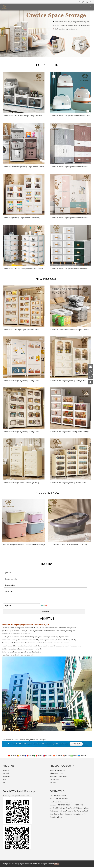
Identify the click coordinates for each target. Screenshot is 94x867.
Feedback (6, 773)
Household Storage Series (58, 776)
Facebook (79, 2)
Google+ (90, 2)
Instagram (43, 740)
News (4, 779)
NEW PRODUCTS (47, 279)
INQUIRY (47, 564)
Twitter (83, 2)
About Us (6, 770)
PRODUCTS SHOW (47, 492)
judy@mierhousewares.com (64, 802)
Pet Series (53, 782)
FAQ (4, 782)
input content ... (45, 595)
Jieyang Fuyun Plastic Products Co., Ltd (27, 864)
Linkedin (86, 2)
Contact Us (6, 776)
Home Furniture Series (57, 770)
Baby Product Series (56, 773)
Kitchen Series (54, 779)
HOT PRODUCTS (47, 65)
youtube (35, 740)
